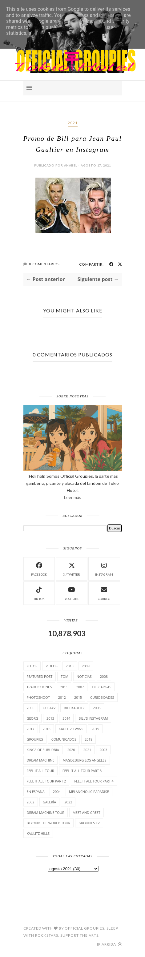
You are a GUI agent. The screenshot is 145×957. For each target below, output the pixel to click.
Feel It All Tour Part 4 (94, 781)
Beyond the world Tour (48, 823)
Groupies (35, 739)
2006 (30, 708)
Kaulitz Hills (38, 833)
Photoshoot (38, 697)
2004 (57, 791)
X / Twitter (71, 568)
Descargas (101, 687)
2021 (73, 122)
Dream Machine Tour (45, 812)
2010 (70, 666)
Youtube (71, 593)
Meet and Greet (86, 812)
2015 (78, 697)
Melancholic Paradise (89, 791)
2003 (103, 749)
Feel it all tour (40, 770)
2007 (80, 687)
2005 (97, 708)
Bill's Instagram (93, 718)
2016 (46, 728)
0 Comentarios (44, 264)
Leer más (72, 497)
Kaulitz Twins (71, 728)
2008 (104, 676)
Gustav (49, 708)
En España (36, 791)
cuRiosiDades (102, 697)
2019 (95, 728)
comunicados (63, 739)
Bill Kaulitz (74, 708)
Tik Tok (39, 593)
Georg (32, 718)
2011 (64, 687)
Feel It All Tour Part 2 (46, 781)
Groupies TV (89, 823)
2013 (50, 718)
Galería (49, 802)
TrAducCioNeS (39, 687)
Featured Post (40, 676)
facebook (39, 568)
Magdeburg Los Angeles (84, 760)
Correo (104, 593)
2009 (86, 666)
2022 (68, 802)
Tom (64, 676)
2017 (30, 728)
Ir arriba (109, 944)
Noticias (84, 676)
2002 (30, 802)
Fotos (32, 666)
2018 (88, 739)
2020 (71, 749)
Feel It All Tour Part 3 (82, 770)
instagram (104, 568)
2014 (66, 718)
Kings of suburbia (43, 749)
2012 (62, 697)
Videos (51, 666)
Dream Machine (40, 760)
